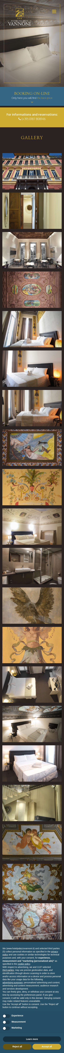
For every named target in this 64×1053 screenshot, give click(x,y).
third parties (8, 970)
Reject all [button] (17, 1046)
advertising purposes (12, 982)
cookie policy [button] (24, 964)
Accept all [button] (47, 1046)
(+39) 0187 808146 (34, 119)
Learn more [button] (32, 1039)
